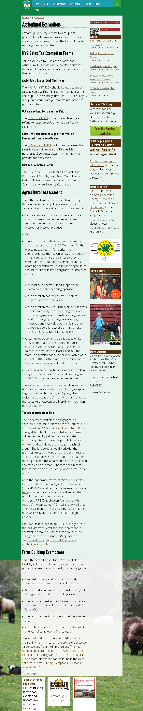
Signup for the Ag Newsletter (33, 682)
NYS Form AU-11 (39, 118)
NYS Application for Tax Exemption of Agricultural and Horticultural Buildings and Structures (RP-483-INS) (53, 653)
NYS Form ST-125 (39, 87)
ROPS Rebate (98, 271)
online (27, 444)
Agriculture (38, 17)
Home (25, 17)
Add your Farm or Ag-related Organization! (103, 151)
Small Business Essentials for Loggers (108, 22)
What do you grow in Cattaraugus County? (102, 143)
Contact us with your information (103, 163)
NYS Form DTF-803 (40, 145)
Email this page (30, 674)
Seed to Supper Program (103, 66)
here (38, 406)
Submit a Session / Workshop (105, 131)
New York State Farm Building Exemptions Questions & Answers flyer (53, 663)
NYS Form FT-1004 (40, 172)
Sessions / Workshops (102, 104)
